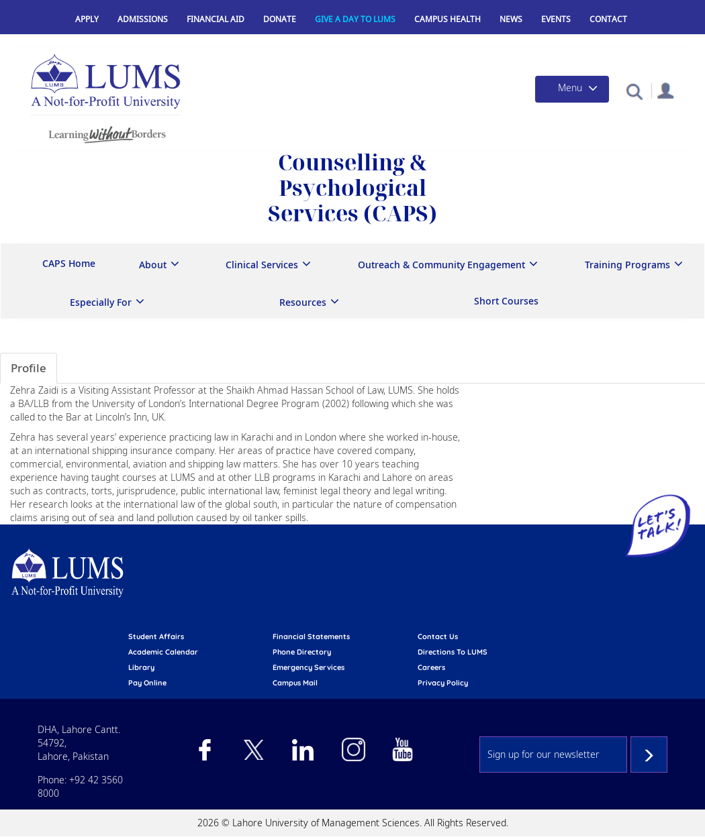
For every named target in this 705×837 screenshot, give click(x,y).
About (153, 264)
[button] (634, 90)
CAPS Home (68, 263)
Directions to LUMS (452, 652)
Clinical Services (262, 264)
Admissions (142, 19)
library (141, 667)
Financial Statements (311, 636)
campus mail (295, 682)
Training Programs (627, 264)
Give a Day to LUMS (355, 19)
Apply (87, 19)
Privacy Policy (443, 682)
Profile (28, 368)
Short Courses (506, 300)
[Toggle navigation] (572, 89)
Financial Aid (215, 19)
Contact (608, 19)
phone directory (302, 652)
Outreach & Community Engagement (441, 264)
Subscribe (648, 754)
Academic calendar (163, 652)
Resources (302, 302)
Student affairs (156, 636)
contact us (438, 636)
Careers (431, 667)
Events (556, 19)
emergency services (308, 667)
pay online (147, 682)
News (511, 19)
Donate (279, 19)
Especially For (101, 302)
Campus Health (447, 19)
